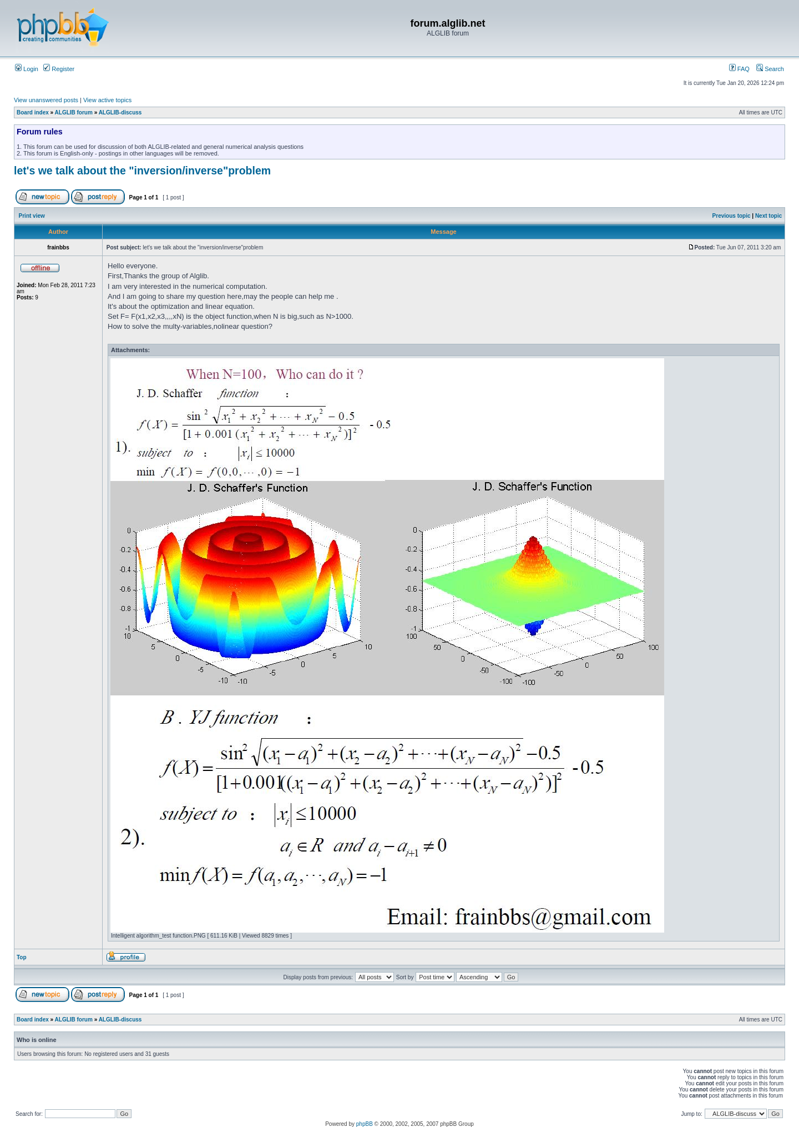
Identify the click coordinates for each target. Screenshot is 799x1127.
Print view (32, 216)
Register (58, 69)
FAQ (739, 69)
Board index (33, 112)
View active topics (107, 100)
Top (22, 957)
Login (26, 69)
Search (770, 69)
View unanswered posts (46, 100)
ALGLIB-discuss (120, 112)
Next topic (768, 216)
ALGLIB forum (74, 112)
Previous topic (731, 216)
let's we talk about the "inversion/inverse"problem (142, 170)
